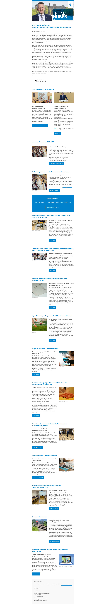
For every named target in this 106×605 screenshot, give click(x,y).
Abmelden (64, 583)
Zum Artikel (52, 240)
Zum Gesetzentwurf (54, 190)
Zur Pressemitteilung (38, 477)
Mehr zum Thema (37, 447)
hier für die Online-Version (66, 585)
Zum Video (57, 133)
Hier (55, 128)
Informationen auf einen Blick (53, 207)
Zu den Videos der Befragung (40, 125)
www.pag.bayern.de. (67, 187)
